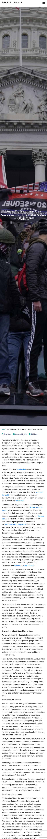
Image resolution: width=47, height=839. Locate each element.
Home (3, 429)
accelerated (21, 469)
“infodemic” (19, 501)
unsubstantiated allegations (15, 524)
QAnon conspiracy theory (24, 565)
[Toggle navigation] (43, 3)
